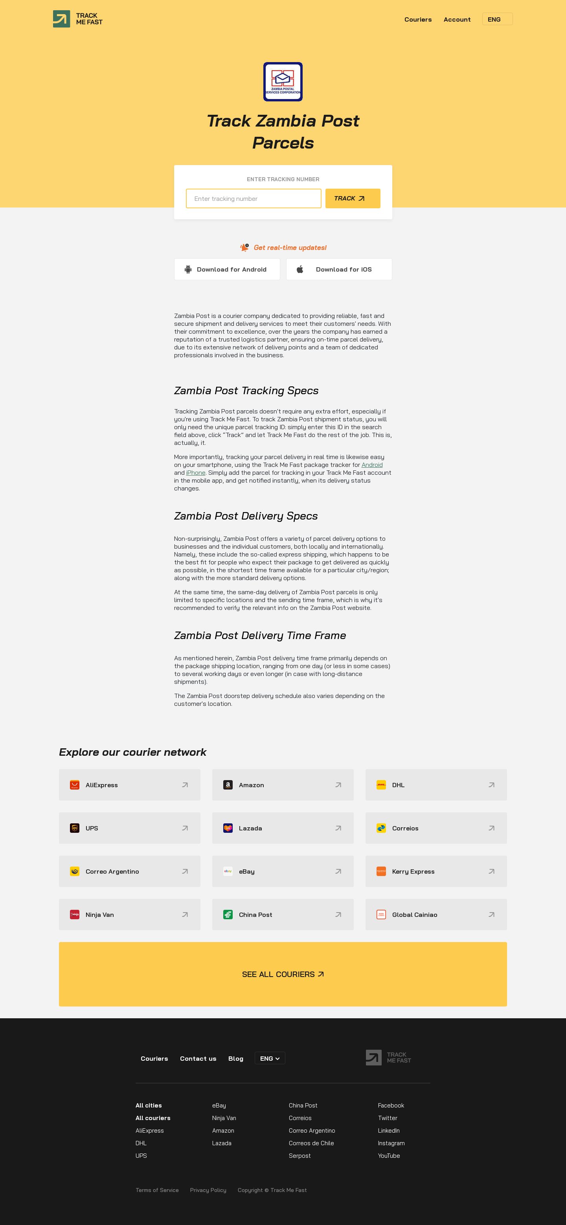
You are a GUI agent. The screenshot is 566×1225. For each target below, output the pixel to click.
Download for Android (231, 269)
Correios (300, 1118)
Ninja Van (224, 1118)
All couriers (153, 1118)
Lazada (222, 1143)
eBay (219, 1105)
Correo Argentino (312, 1130)
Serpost (300, 1155)
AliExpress (150, 1130)
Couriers (418, 19)
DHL (141, 1143)
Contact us (198, 1058)
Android (372, 464)
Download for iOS (344, 269)
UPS (141, 1155)
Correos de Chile (311, 1143)
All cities (149, 1105)
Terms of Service (157, 1190)
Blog (235, 1058)
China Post (303, 1105)
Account (457, 19)
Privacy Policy (208, 1190)
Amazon (223, 1130)
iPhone (196, 472)
